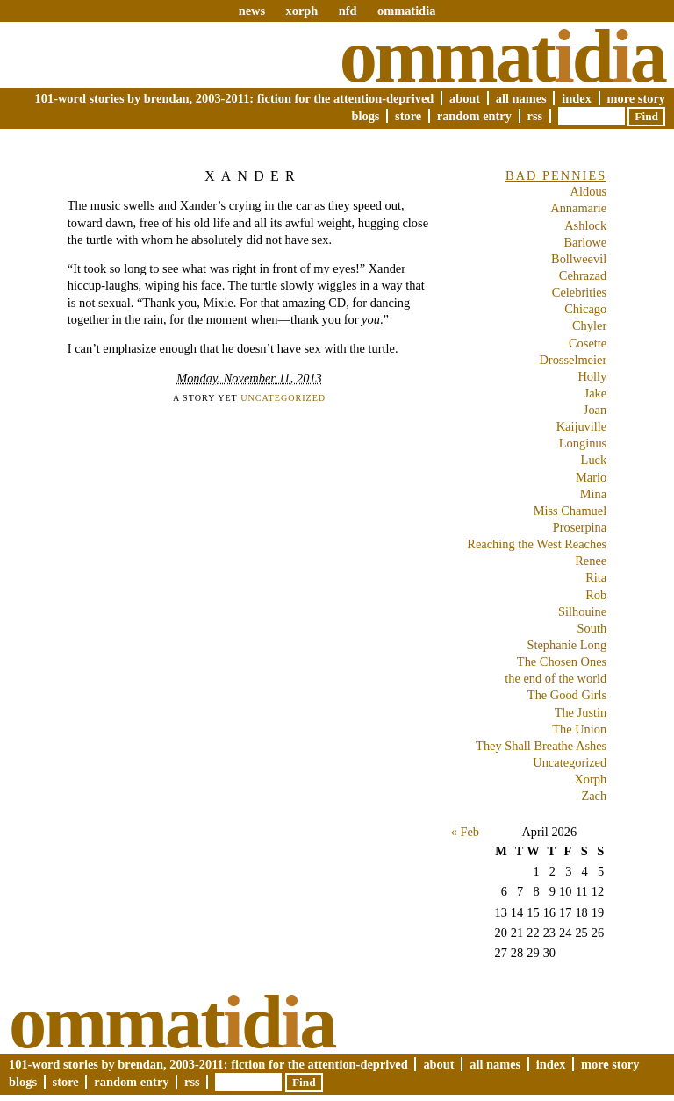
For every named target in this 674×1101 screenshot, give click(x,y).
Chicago (585, 309)
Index (577, 98)
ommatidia (406, 11)
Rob (595, 595)
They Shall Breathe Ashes (541, 746)
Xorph (590, 779)
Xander (252, 175)
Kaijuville (581, 426)
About (464, 98)
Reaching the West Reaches (536, 544)
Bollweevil (578, 259)
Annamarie (578, 208)
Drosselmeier (572, 360)
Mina (593, 494)
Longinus (582, 443)
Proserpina (580, 527)
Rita (595, 577)
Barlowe (584, 242)
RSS (535, 116)
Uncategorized (283, 398)
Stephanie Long (566, 645)
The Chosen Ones (561, 661)
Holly (591, 376)
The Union (579, 729)
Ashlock (585, 225)
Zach (593, 796)
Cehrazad (582, 275)
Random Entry (474, 116)
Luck (594, 460)
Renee (590, 561)
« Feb (465, 832)
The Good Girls (566, 695)
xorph (301, 11)
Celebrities (579, 292)
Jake (595, 393)
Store (408, 116)
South (592, 628)
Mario (591, 477)
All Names (521, 98)
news (252, 11)
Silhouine (582, 611)
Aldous (588, 191)
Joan (595, 410)
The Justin (581, 712)
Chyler (589, 325)
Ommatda (502, 56)
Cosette (587, 343)
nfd (348, 11)
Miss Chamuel (570, 511)
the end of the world (555, 678)
